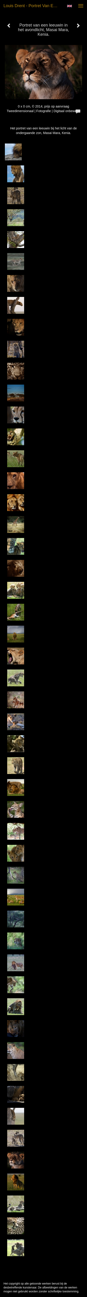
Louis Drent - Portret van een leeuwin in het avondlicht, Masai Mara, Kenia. (33, 5)
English (69, 6)
